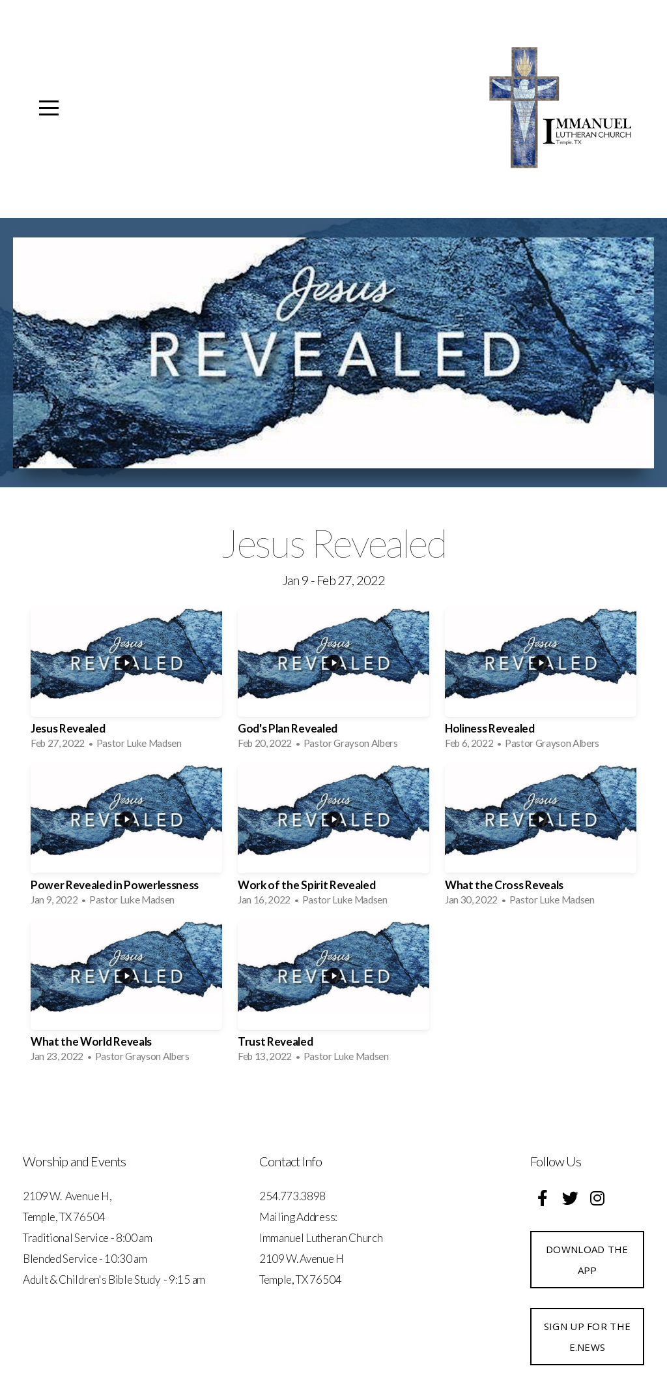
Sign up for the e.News (587, 1337)
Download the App (587, 1260)
